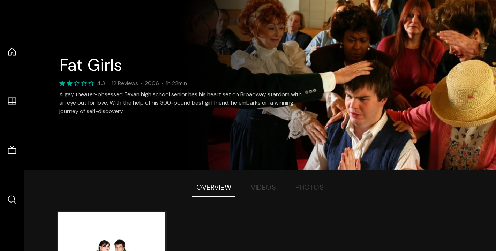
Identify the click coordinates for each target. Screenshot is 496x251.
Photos (309, 187)
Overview (213, 187)
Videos (263, 187)
